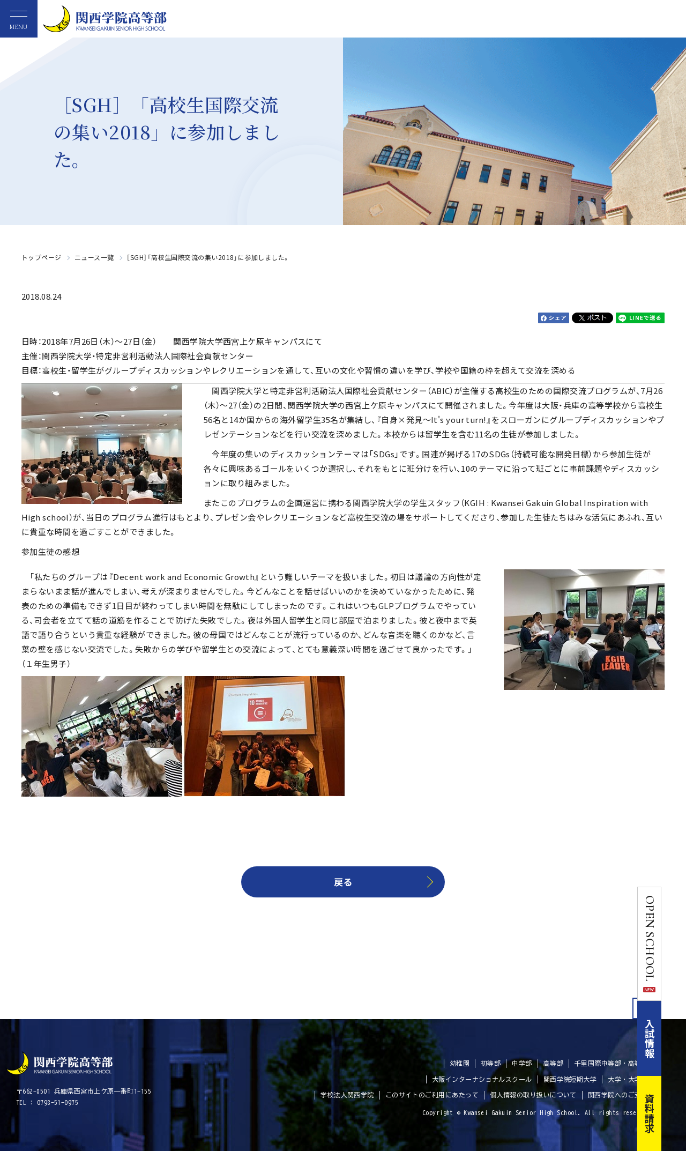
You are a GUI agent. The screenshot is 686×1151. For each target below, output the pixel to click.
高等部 (553, 1063)
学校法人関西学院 (347, 1094)
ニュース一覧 (94, 257)
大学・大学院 (628, 1079)
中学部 (522, 1063)
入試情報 (674, 1038)
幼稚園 (459, 1063)
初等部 (491, 1063)
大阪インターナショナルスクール (482, 1079)
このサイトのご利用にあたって (432, 1094)
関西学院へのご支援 (618, 1094)
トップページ (41, 257)
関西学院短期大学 (570, 1079)
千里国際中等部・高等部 (611, 1063)
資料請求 (674, 1113)
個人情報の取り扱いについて (533, 1094)
